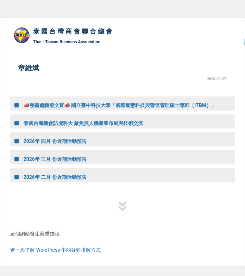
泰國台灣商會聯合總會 (73, 31)
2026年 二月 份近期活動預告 (50, 177)
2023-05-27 (216, 79)
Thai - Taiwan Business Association (66, 41)
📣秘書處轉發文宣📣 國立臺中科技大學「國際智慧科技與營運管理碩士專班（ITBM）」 (115, 105)
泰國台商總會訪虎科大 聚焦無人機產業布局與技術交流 (78, 123)
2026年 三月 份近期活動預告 (50, 159)
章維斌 (28, 68)
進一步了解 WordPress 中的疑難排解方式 (55, 250)
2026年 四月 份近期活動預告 (50, 141)
